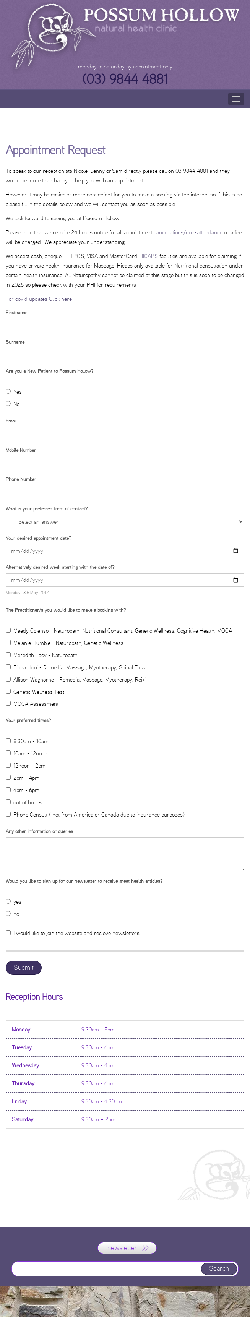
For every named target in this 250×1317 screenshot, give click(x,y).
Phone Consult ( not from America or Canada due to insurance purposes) (95, 814)
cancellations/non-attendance (189, 232)
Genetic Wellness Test (35, 691)
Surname (15, 342)
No (12, 404)
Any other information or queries (39, 831)
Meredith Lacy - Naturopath (42, 655)
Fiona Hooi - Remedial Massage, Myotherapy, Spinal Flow (76, 667)
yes (13, 901)
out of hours (24, 802)
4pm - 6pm (22, 790)
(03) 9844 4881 (125, 79)
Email (11, 420)
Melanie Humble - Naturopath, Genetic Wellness (64, 642)
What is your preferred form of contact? (47, 508)
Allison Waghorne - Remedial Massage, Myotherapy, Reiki (76, 679)
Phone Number (21, 479)
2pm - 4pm (22, 777)
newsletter (122, 1248)
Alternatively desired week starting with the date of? (60, 567)
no (12, 914)
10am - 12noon (26, 753)
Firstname (16, 312)
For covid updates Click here (39, 298)
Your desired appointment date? (38, 538)
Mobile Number (21, 450)
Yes (14, 391)
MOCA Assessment (32, 703)
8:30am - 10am (27, 741)
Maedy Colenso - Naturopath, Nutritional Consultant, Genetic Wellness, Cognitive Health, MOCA (119, 630)
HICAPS (148, 256)
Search (219, 1268)
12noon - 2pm (25, 765)
